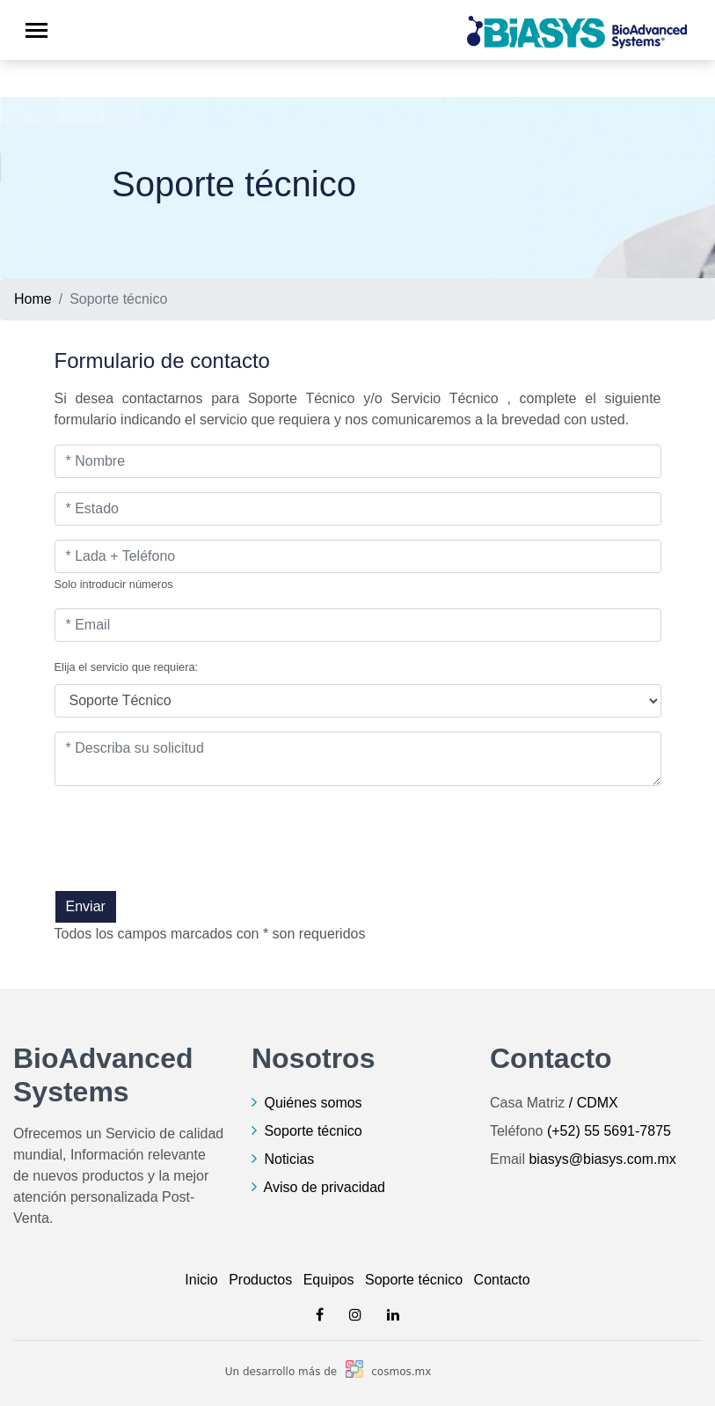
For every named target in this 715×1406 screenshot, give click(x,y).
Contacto (502, 1279)
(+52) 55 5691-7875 (609, 1130)
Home (33, 298)
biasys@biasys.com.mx (602, 1159)
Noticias (289, 1159)
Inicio (201, 1279)
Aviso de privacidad (324, 1187)
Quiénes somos (312, 1102)
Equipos (328, 1279)
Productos (260, 1279)
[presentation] (188, 855)
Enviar (86, 906)
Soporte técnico (312, 1130)
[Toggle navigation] (36, 30)
